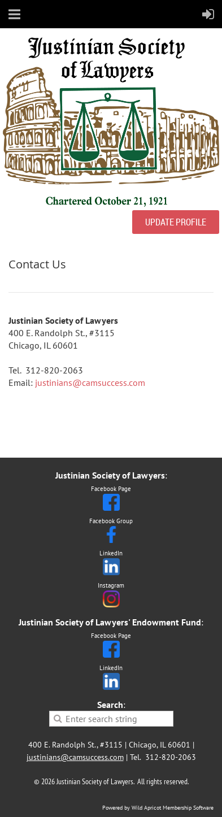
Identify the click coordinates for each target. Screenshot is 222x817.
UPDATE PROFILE (175, 222)
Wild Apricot (146, 807)
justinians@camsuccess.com (90, 382)
